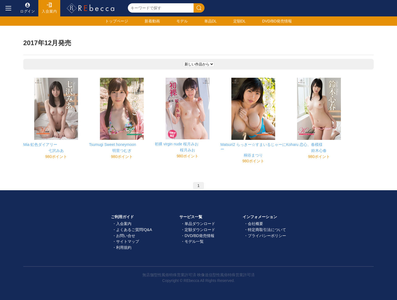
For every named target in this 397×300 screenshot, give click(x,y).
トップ (116, 21)
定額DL (239, 21)
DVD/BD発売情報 (199, 235)
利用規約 (123, 247)
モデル (182, 21)
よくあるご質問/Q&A (134, 229)
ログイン (27, 8)
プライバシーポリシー (267, 235)
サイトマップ (127, 241)
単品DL (210, 21)
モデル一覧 (194, 241)
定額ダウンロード (200, 229)
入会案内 (49, 8)
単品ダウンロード (200, 223)
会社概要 (255, 223)
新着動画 (152, 21)
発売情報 (277, 21)
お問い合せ (125, 235)
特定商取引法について (267, 229)
